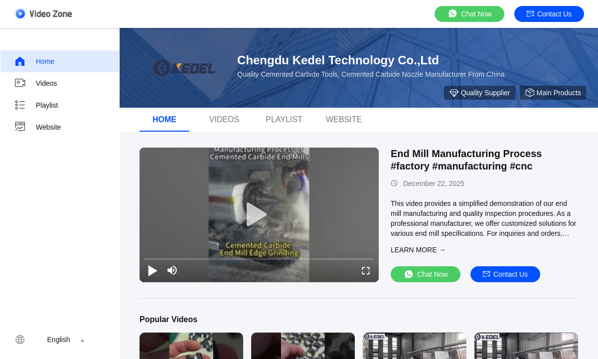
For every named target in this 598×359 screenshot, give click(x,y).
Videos (35, 83)
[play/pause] (152, 270)
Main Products (553, 93)
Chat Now (469, 13)
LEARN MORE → (418, 250)
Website (37, 127)
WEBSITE (344, 119)
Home (34, 61)
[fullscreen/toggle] (366, 270)
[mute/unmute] (172, 270)
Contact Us (549, 14)
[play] (259, 214)
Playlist (36, 105)
